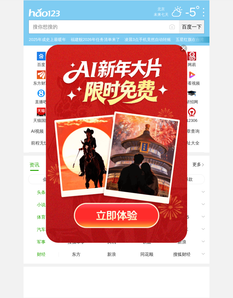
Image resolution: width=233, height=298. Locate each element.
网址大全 (191, 142)
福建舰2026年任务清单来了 (95, 39)
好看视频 (192, 83)
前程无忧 (39, 142)
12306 (191, 120)
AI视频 (37, 131)
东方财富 (41, 83)
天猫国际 (41, 120)
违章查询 (191, 131)
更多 (196, 164)
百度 (41, 64)
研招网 (192, 102)
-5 (192, 12)
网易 (192, 64)
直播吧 (41, 102)
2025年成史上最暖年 (47, 39)
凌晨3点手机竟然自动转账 (148, 39)
